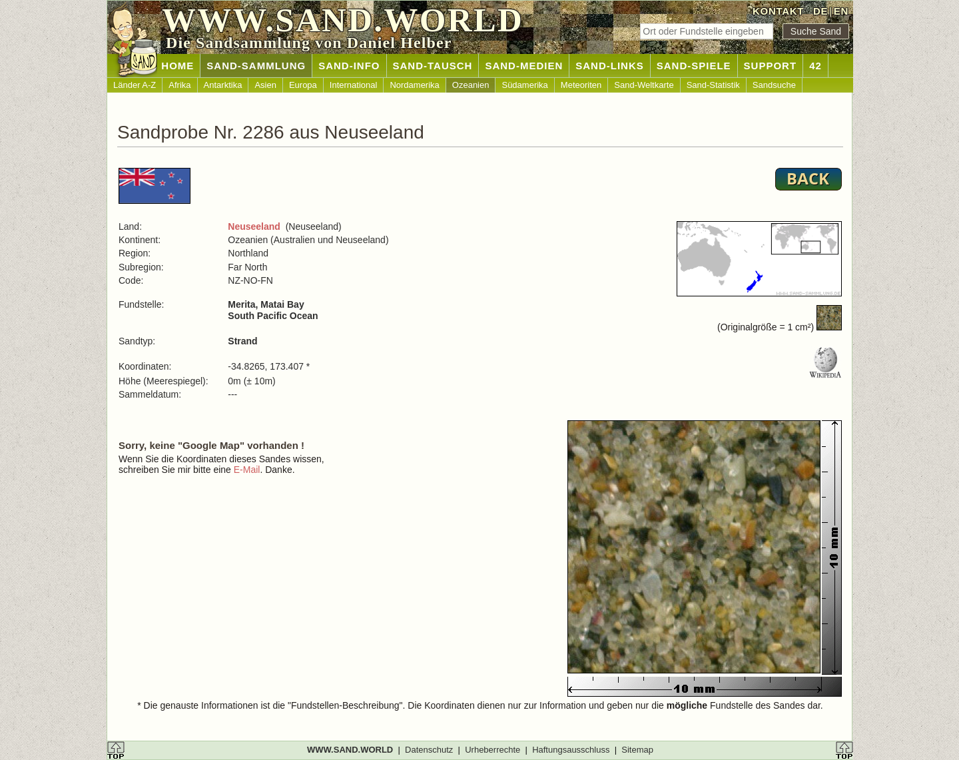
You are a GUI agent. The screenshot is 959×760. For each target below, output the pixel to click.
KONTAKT (778, 11)
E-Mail (247, 469)
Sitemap (637, 750)
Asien (265, 85)
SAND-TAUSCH (433, 65)
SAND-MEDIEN (524, 65)
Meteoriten (581, 85)
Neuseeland (254, 226)
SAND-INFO (349, 65)
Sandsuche (774, 85)
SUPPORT (770, 65)
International (354, 85)
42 (815, 65)
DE (820, 11)
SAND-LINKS (609, 65)
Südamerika (524, 85)
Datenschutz (429, 750)
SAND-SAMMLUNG (256, 65)
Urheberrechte (492, 750)
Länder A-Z (134, 85)
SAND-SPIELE (694, 65)
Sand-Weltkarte (643, 85)
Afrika (179, 85)
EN (841, 11)
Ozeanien (470, 85)
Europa (303, 85)
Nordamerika (414, 85)
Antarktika (223, 85)
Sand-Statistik (713, 85)
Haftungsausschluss (570, 750)
